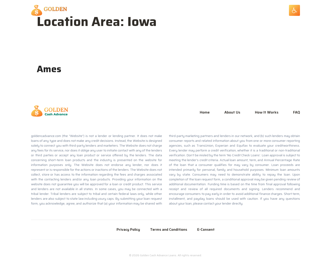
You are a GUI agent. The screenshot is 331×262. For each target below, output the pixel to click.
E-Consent (206, 229)
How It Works (266, 112)
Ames (49, 69)
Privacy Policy (128, 229)
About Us (232, 112)
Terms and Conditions (168, 229)
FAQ (296, 112)
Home (205, 112)
